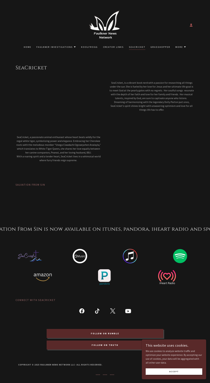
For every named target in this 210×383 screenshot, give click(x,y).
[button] (191, 25)
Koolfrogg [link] (89, 47)
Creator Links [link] (113, 47)
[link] (105, 24)
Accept (174, 371)
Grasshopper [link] (160, 47)
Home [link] (27, 47)
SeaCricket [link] (137, 47)
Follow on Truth (105, 345)
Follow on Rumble (105, 333)
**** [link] (98, 375)
